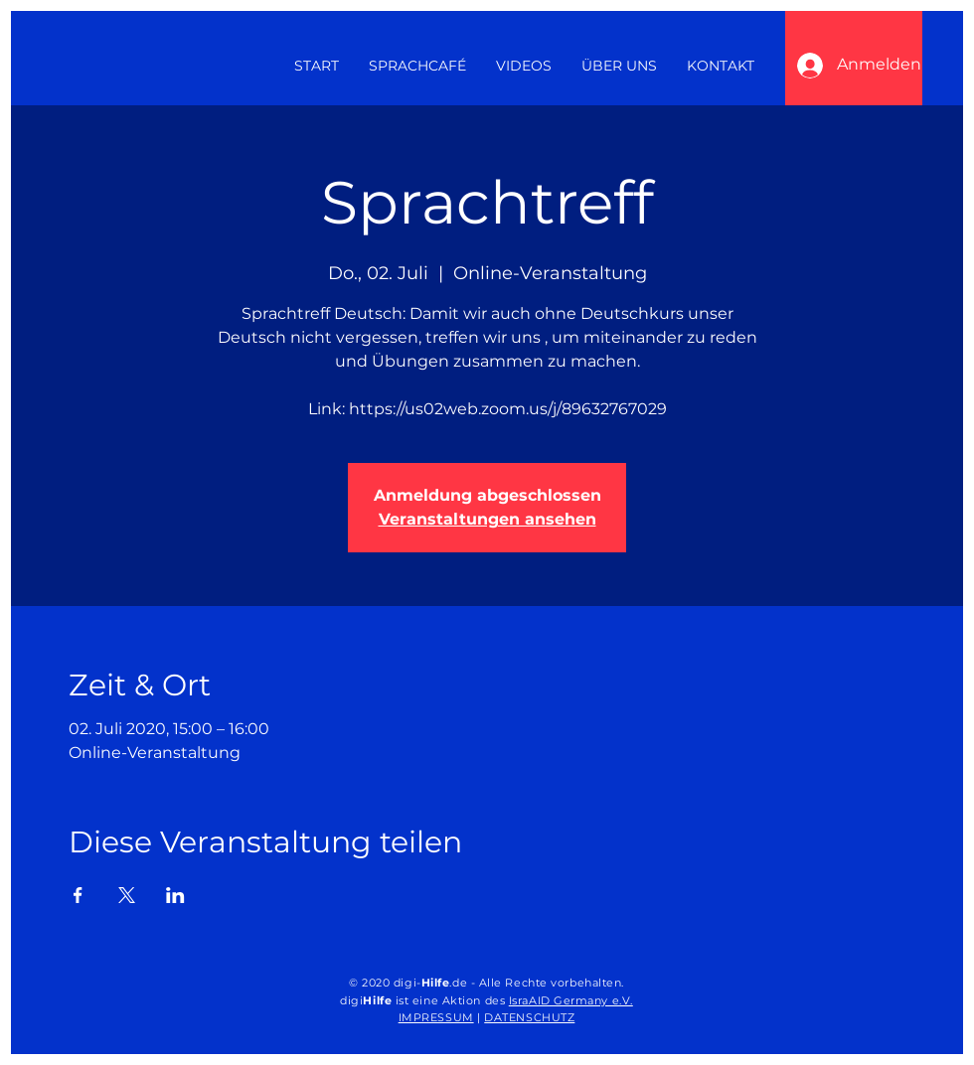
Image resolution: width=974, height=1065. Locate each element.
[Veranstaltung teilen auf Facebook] (78, 895)
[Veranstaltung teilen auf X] (126, 895)
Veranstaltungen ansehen (487, 519)
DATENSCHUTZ (529, 1017)
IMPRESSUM (436, 1017)
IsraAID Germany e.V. (571, 1000)
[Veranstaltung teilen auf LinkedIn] (175, 895)
